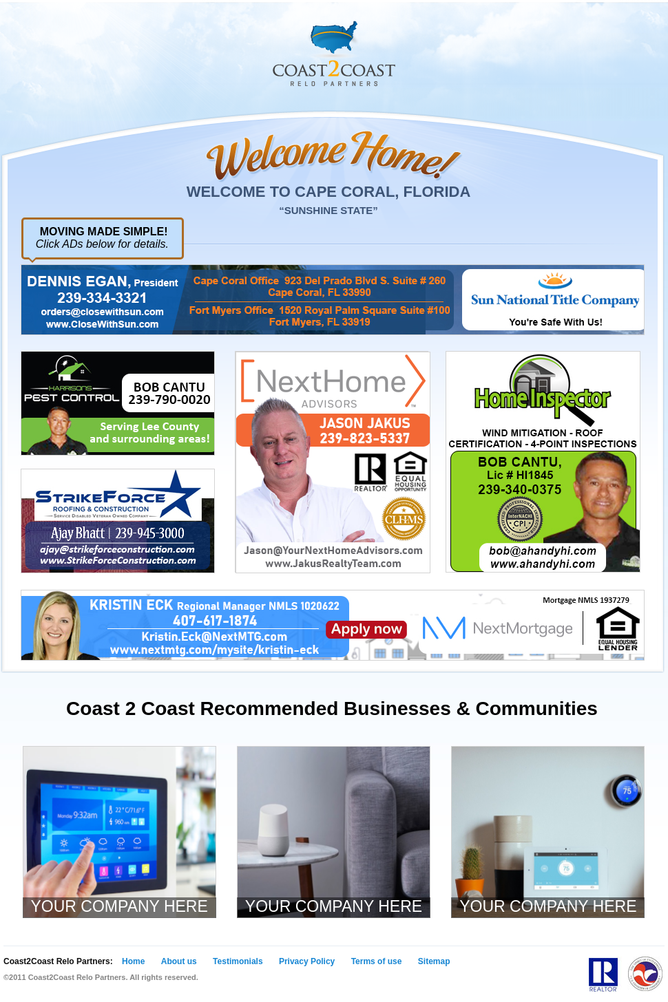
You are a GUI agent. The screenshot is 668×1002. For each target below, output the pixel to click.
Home (133, 961)
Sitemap (434, 961)
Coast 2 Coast (334, 54)
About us (179, 961)
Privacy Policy (307, 961)
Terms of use (376, 961)
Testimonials (237, 961)
